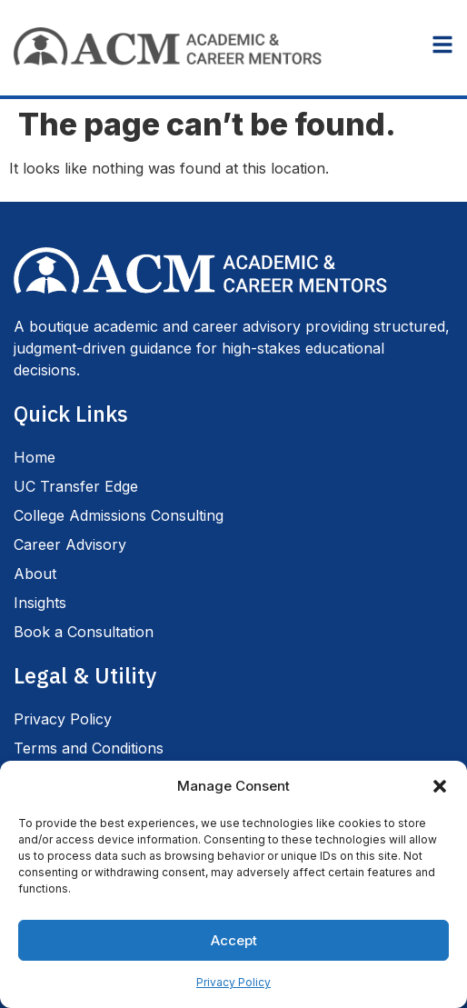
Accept (234, 940)
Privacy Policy (233, 982)
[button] (440, 786)
